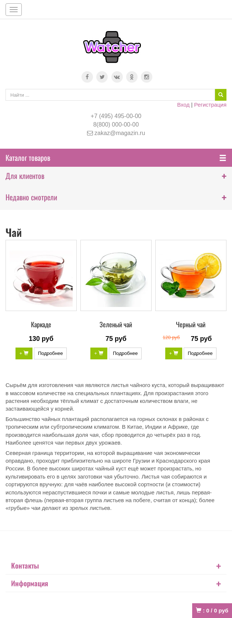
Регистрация (210, 104)
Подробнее (50, 353)
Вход (183, 104)
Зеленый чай (116, 324)
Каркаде (41, 324)
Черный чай (190, 324)
